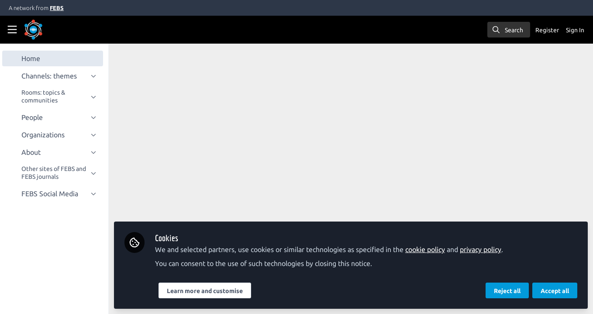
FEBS (57, 8)
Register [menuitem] (547, 30)
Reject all (507, 290)
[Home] (45, 29)
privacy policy (483, 249)
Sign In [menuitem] (575, 30)
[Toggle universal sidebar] (12, 29)
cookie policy (428, 249)
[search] (508, 30)
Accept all (555, 290)
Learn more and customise (208, 290)
